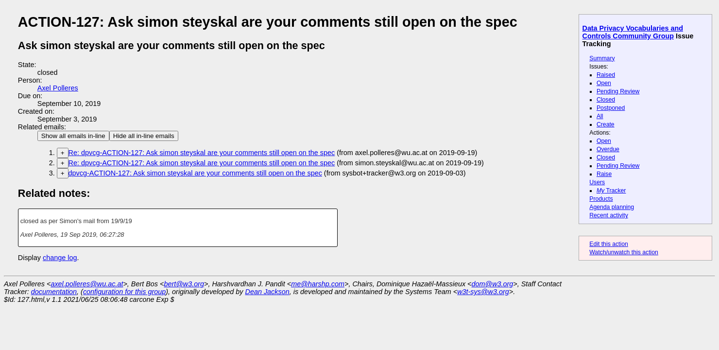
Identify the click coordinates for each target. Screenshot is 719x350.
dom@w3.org (493, 284)
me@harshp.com (317, 284)
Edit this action (608, 244)
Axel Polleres (57, 88)
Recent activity (608, 215)
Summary (602, 58)
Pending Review (618, 91)
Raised (606, 74)
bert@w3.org (184, 284)
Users (597, 182)
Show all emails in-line (73, 136)
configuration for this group (124, 292)
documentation (54, 292)
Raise (604, 174)
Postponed (611, 108)
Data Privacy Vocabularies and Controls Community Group (632, 32)
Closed (606, 99)
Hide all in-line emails (143, 136)
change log (60, 258)
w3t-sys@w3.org (483, 292)
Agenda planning (611, 207)
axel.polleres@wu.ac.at (87, 284)
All (600, 116)
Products (601, 198)
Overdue (608, 149)
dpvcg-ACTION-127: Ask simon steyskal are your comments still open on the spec (195, 173)
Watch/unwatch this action (623, 252)
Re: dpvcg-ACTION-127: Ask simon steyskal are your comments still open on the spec (201, 153)
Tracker (611, 190)
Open (604, 83)
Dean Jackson (267, 292)
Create (606, 124)
